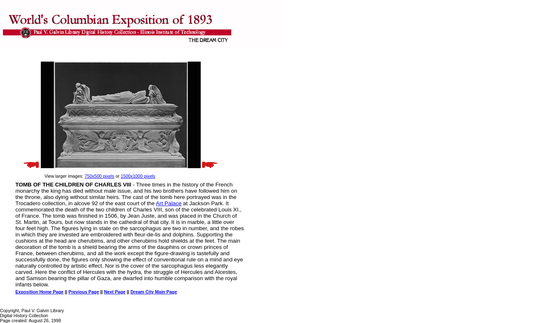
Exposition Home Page (39, 291)
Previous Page (83, 291)
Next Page (115, 291)
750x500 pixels (99, 176)
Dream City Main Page (153, 291)
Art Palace (169, 203)
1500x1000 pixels (138, 176)
